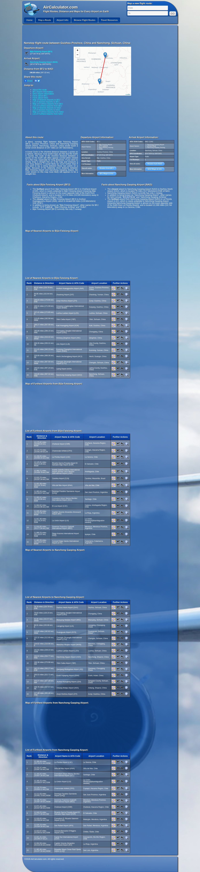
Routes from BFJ (107, 168)
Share (28, 81)
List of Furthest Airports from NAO (48, 114)
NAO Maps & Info (155, 169)
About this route (40, 90)
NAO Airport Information (43, 94)
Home (29, 20)
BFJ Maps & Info (106, 174)
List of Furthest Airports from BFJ (47, 106)
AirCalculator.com (60, 7)
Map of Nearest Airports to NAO (47, 108)
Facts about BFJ (40, 96)
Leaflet (128, 94)
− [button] (77, 55)
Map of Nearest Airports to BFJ (46, 100)
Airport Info (62, 20)
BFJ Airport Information (43, 92)
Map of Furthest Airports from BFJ (48, 104)
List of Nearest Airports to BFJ (46, 102)
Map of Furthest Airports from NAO (48, 112)
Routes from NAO (155, 164)
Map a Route (44, 20)
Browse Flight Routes (84, 20)
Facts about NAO (40, 98)
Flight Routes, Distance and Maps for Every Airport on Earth (76, 11)
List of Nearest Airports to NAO (46, 110)
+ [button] (77, 50)
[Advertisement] (100, 33)
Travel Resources (109, 20)
